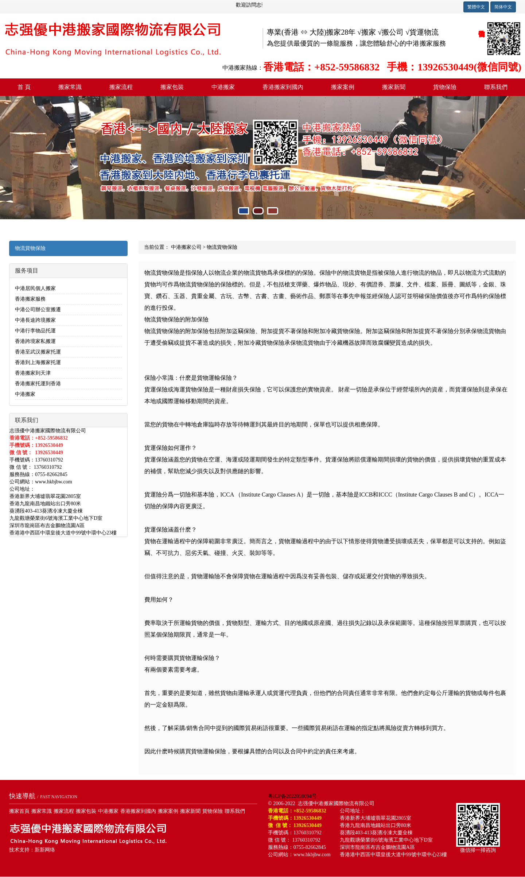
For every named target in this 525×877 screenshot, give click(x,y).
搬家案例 (342, 87)
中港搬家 (223, 87)
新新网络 (45, 850)
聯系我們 (496, 87)
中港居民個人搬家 (35, 288)
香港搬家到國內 (282, 87)
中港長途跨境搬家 (35, 320)
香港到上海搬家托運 (38, 362)
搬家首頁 (19, 811)
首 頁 (24, 87)
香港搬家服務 (30, 299)
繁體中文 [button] (476, 6)
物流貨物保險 (30, 248)
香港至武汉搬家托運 (38, 352)
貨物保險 (444, 87)
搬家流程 (121, 87)
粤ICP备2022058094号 (292, 796)
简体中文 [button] (503, 6)
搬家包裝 (172, 87)
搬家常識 (70, 87)
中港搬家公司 (186, 247)
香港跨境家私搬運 (35, 341)
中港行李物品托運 (35, 330)
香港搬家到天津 (33, 373)
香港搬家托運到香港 (38, 383)
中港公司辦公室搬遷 (38, 309)
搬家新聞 (393, 87)
